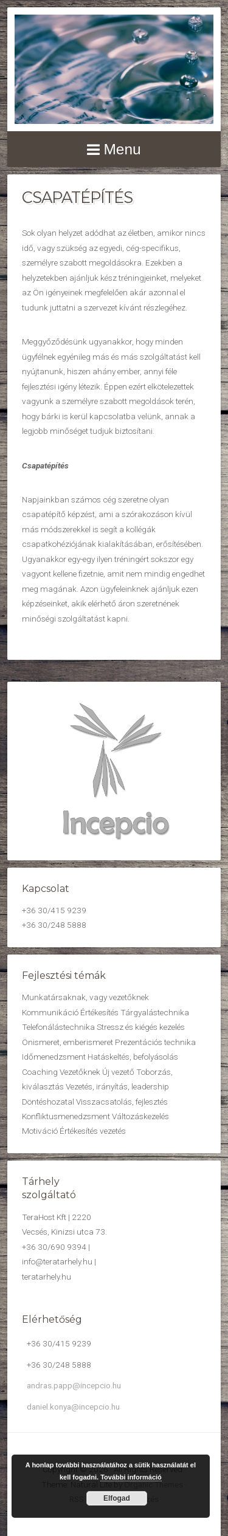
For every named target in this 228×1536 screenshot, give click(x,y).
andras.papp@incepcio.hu (74, 1385)
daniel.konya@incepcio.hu (73, 1406)
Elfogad (116, 1498)
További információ (131, 1477)
